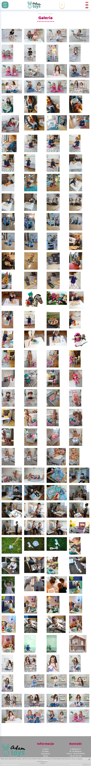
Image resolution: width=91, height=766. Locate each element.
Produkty (45, 751)
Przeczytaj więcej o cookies (42, 762)
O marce (45, 749)
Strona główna (42, 13)
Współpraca (45, 754)
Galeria (45, 756)
